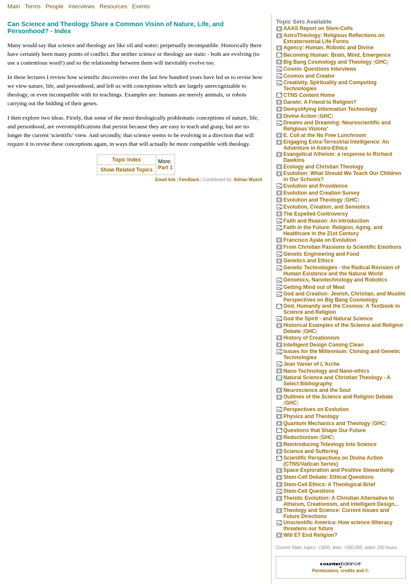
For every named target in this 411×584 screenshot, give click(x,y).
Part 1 (165, 168)
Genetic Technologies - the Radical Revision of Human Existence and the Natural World (341, 271)
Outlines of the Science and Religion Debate (338, 397)
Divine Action (299, 116)
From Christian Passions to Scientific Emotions (342, 247)
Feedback (189, 179)
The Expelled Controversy (315, 214)
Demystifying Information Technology (330, 109)
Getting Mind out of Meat (314, 287)
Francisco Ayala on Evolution (319, 240)
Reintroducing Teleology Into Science (330, 444)
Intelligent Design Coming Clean (323, 345)
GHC (381, 62)
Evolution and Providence (315, 186)
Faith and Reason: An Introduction (326, 221)
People (54, 6)
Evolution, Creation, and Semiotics (326, 207)
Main (13, 6)
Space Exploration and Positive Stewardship (338, 470)
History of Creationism (311, 338)
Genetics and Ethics (308, 261)
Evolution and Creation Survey (321, 193)
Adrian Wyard (248, 179)
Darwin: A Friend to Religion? (319, 102)
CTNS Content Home (309, 95)
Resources (113, 6)
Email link (165, 179)
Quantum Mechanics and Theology (326, 423)
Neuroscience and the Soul (316, 390)
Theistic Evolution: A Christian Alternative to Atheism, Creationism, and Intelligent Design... (341, 501)
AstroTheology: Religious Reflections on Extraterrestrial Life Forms (333, 38)
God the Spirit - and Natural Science (328, 319)
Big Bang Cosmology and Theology (327, 62)
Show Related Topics (126, 170)
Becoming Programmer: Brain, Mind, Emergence (336, 55)
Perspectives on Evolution (316, 409)
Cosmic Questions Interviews (319, 69)
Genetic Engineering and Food (321, 254)
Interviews (81, 6)
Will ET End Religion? (310, 535)
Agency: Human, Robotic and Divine (328, 48)
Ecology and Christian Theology (323, 167)
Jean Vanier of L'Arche (311, 364)
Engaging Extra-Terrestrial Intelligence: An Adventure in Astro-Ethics (336, 145)
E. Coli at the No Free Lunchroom (324, 135)
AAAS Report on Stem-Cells (318, 28)
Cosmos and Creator (309, 76)
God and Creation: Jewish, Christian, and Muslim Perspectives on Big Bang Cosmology (344, 297)
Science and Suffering (310, 451)
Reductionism (300, 437)
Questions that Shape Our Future (324, 430)
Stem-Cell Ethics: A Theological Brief (329, 484)
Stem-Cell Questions (308, 491)
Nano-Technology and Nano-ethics (326, 371)
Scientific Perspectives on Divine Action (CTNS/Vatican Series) (333, 461)
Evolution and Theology (312, 200)
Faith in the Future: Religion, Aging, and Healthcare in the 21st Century (333, 230)
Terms (33, 6)
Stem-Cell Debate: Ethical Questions (328, 477)
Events (141, 6)
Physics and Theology (311, 416)
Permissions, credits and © (340, 570)
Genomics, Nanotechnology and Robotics (335, 280)
